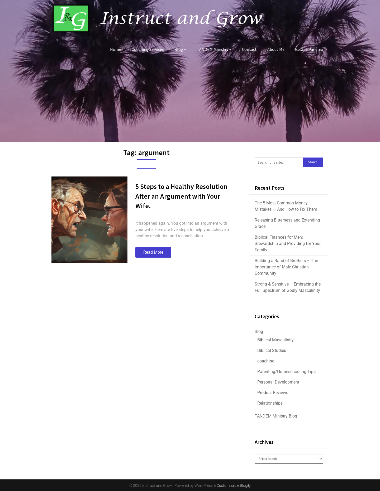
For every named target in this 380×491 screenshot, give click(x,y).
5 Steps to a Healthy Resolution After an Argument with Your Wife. (181, 196)
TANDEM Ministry (212, 49)
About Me (275, 49)
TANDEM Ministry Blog (276, 416)
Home (115, 49)
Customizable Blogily (234, 485)
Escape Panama (309, 49)
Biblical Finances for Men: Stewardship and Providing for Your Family (288, 243)
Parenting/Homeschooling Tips (286, 371)
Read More (153, 252)
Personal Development (278, 382)
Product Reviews (272, 392)
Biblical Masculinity (275, 339)
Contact (249, 49)
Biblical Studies (271, 350)
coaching (265, 361)
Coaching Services (148, 49)
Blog (178, 49)
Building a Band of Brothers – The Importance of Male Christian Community (286, 267)
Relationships (270, 403)
